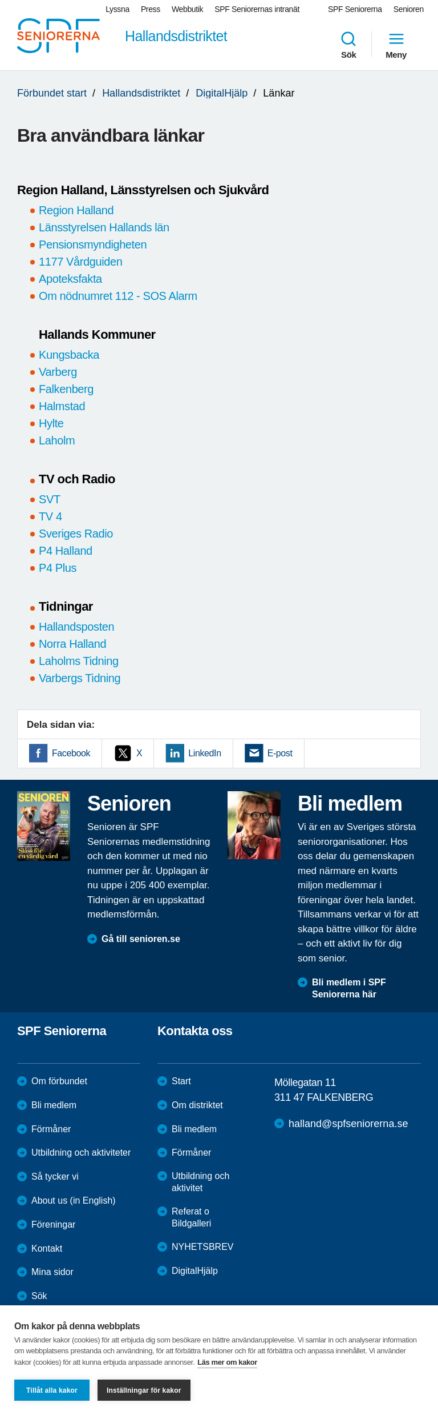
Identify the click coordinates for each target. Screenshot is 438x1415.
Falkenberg (66, 389)
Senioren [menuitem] (409, 9)
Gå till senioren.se (141, 939)
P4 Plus (57, 568)
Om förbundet (59, 1081)
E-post (280, 753)
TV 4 (52, 516)
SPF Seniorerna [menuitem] (355, 9)
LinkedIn (204, 753)
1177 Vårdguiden (80, 261)
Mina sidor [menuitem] (52, 1272)
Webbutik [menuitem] (187, 9)
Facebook (71, 753)
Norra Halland (72, 644)
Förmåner (51, 1129)
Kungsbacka (69, 354)
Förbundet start (52, 93)
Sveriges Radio (76, 533)
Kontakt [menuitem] (46, 1248)
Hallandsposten (76, 626)
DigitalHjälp (222, 93)
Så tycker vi (55, 1176)
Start (181, 1081)
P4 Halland (65, 550)
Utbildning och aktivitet (200, 1182)
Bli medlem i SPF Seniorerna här (349, 988)
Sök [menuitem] (348, 44)
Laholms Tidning (79, 661)
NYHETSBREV (202, 1247)
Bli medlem (53, 1105)
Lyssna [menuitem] (117, 9)
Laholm (57, 440)
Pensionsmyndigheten (93, 244)
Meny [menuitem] (396, 44)
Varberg (58, 372)
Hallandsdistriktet (141, 93)
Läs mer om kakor (227, 1362)
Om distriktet (197, 1105)
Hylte (51, 423)
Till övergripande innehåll (0, 0)
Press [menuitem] (150, 9)
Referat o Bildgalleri (191, 1217)
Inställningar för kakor (144, 1390)
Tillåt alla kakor (52, 1390)
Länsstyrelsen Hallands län (104, 227)
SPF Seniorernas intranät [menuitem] (256, 9)
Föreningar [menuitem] (53, 1224)
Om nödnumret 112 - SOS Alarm (118, 296)
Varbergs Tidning (79, 678)
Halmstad (62, 406)
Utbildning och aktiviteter (81, 1152)
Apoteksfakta (70, 278)
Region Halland (76, 210)
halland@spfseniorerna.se (348, 1123)
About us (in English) (73, 1200)
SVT (49, 499)
